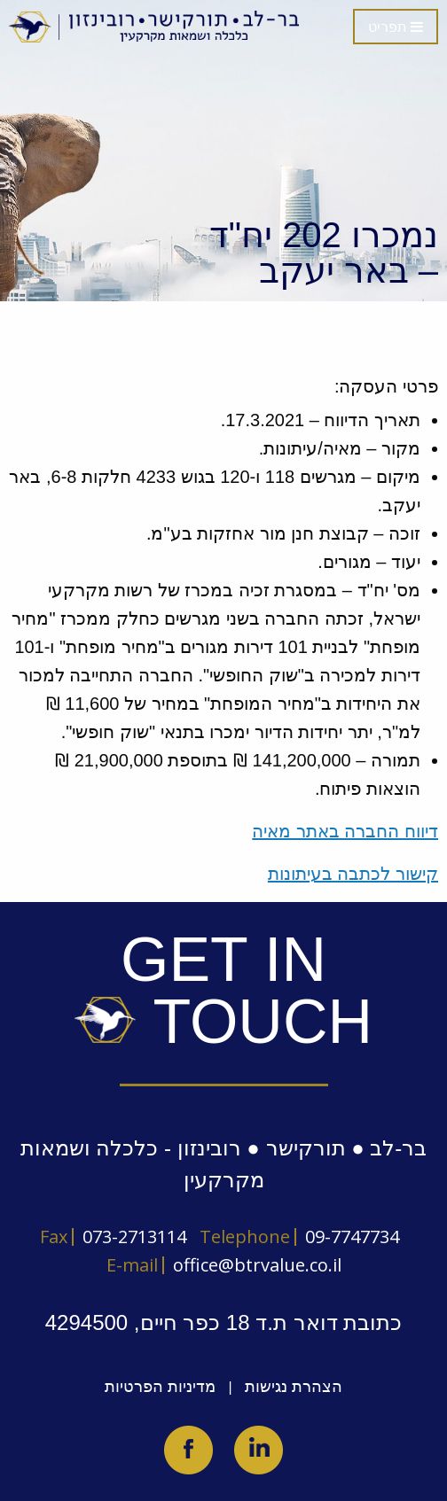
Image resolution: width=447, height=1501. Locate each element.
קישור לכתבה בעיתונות (353, 873)
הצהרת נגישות (293, 1387)
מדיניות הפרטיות (160, 1387)
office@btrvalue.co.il (257, 1265)
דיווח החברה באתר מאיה (345, 831)
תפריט (395, 27)
